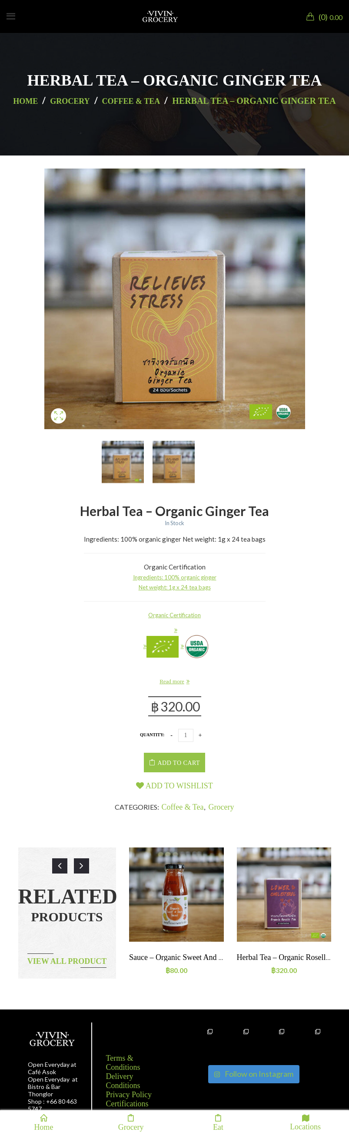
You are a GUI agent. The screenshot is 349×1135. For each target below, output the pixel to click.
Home (25, 101)
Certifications (127, 1103)
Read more (172, 681)
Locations (305, 1122)
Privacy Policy (129, 1094)
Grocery (70, 101)
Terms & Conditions (123, 1063)
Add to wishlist (174, 785)
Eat (218, 1122)
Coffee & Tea (131, 101)
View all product (67, 961)
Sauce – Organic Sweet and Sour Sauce (191, 957)
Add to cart (179, 763)
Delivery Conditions (123, 1081)
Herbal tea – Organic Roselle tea (289, 957)
